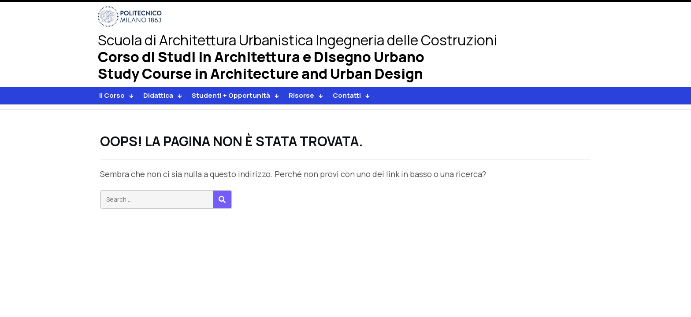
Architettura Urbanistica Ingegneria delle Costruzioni (297, 40)
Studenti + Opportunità (231, 95)
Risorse (301, 95)
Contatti (347, 95)
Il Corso (112, 95)
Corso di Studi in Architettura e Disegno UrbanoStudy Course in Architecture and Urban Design (261, 65)
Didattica (158, 95)
